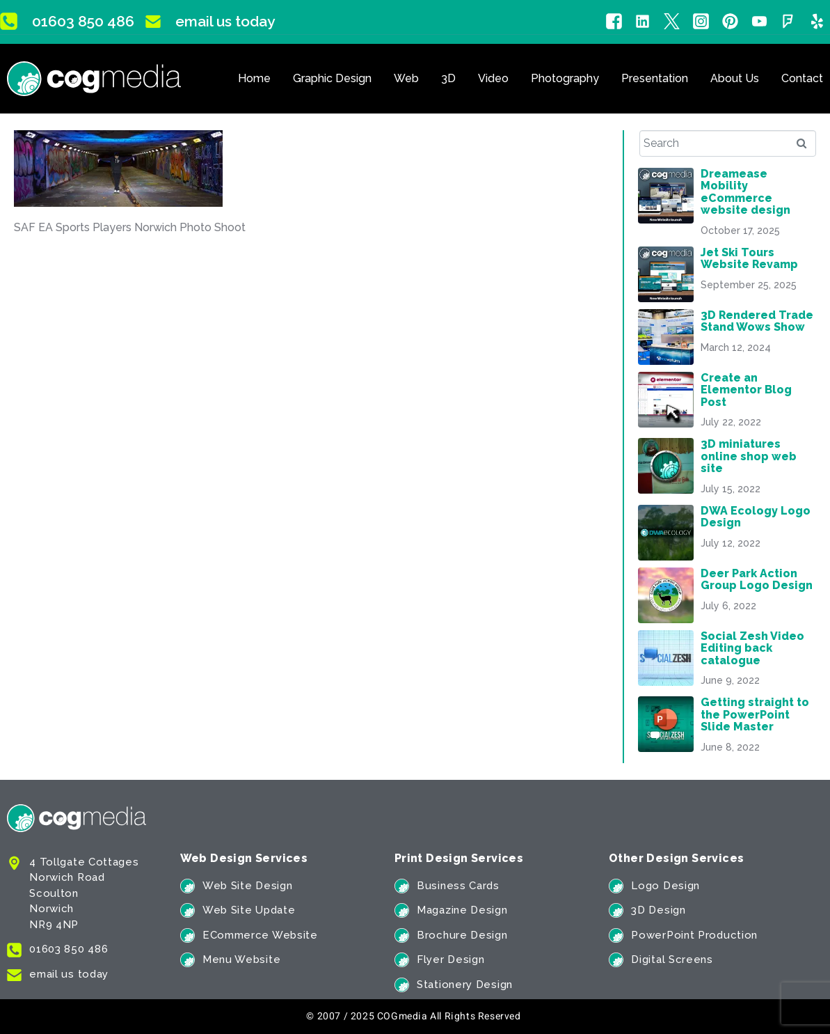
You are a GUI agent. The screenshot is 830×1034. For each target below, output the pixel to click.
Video (493, 78)
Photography (565, 78)
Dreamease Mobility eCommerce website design (745, 192)
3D (448, 78)
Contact (802, 78)
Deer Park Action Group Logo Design (757, 579)
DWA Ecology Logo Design (756, 516)
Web (406, 78)
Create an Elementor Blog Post (746, 390)
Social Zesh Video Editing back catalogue (752, 648)
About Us (734, 78)
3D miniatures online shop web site (749, 456)
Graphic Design (332, 78)
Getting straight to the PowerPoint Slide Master (755, 714)
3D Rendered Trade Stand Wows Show (757, 321)
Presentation (654, 78)
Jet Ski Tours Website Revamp (749, 258)
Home (254, 78)
